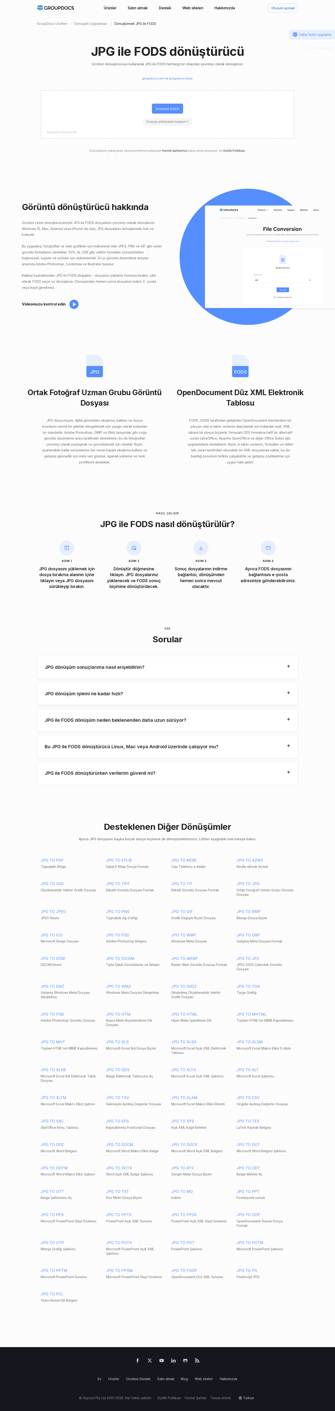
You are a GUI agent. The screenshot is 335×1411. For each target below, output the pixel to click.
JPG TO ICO (52, 935)
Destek (165, 8)
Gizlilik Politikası (234, 150)
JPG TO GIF (182, 911)
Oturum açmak (283, 8)
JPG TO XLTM (53, 1097)
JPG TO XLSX (183, 1042)
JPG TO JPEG (53, 911)
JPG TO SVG (52, 883)
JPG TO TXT (117, 1191)
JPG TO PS (247, 1270)
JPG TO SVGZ (184, 986)
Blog (184, 1379)
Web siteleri (192, 8)
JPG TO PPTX (119, 1214)
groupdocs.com (153, 78)
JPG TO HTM (118, 1014)
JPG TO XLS (117, 1042)
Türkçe (248, 1398)
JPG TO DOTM (54, 1168)
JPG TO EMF (248, 935)
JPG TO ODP (248, 1214)
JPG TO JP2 (248, 958)
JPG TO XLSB (53, 1069)
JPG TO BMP (249, 911)
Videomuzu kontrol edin (44, 304)
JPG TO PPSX (184, 1214)
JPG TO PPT (248, 1191)
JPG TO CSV (248, 1097)
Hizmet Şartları (196, 1398)
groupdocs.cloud (180, 78)
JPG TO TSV (117, 1097)
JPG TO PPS (52, 1214)
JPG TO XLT (248, 1069)
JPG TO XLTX (183, 1069)
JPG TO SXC (52, 1121)
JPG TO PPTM (54, 1270)
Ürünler (110, 8)
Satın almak (138, 8)
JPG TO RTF (182, 1168)
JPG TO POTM (250, 1242)
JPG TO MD (182, 1191)
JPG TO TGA (248, 986)
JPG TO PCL (52, 1294)
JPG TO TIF (182, 883)
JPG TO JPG (248, 883)
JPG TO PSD (117, 935)
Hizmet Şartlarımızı (174, 150)
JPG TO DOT (248, 1144)
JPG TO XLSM (250, 1042)
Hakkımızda (224, 8)
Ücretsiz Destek (138, 1379)
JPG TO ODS (118, 1069)
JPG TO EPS (117, 1121)
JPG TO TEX (248, 1121)
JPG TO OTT (52, 1191)
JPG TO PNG (118, 911)
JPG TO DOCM (119, 1144)
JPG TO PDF (52, 860)
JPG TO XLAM (184, 1097)
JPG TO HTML (184, 1014)
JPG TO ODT (248, 1168)
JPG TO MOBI (184, 860)
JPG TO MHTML (252, 1014)
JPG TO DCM (53, 958)
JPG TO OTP (52, 1242)
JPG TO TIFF (118, 883)
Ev (99, 1379)
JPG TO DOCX (184, 1144)
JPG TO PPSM (119, 1270)
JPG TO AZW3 (250, 860)
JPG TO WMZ (118, 986)
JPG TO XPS (182, 1121)
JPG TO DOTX (119, 1168)
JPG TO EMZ (52, 986)
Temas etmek (220, 1398)
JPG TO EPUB (119, 860)
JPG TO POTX (119, 1242)
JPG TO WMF (183, 935)
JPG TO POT (182, 1242)
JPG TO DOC (52, 1144)
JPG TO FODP (184, 1270)
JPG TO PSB (52, 1014)
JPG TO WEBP (184, 958)
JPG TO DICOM (120, 958)
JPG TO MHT (53, 1042)
